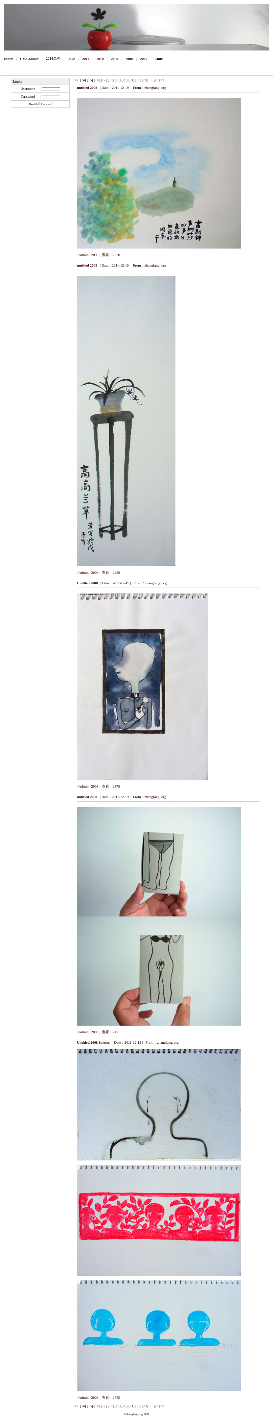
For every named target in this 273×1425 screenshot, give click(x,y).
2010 (100, 59)
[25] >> (159, 80)
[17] (104, 80)
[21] (131, 80)
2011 (85, 59)
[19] (118, 80)
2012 (71, 59)
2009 (114, 59)
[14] (83, 80)
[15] (90, 80)
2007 (143, 59)
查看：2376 (110, 255)
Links (158, 59)
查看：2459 (110, 572)
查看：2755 (110, 1397)
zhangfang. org (155, 88)
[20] (124, 80)
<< (76, 80)
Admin (84, 255)
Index (8, 59)
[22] (138, 80)
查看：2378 (110, 786)
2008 (129, 59)
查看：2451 (110, 1032)
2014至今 (53, 58)
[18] (111, 80)
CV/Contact (29, 59)
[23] (145, 80)
